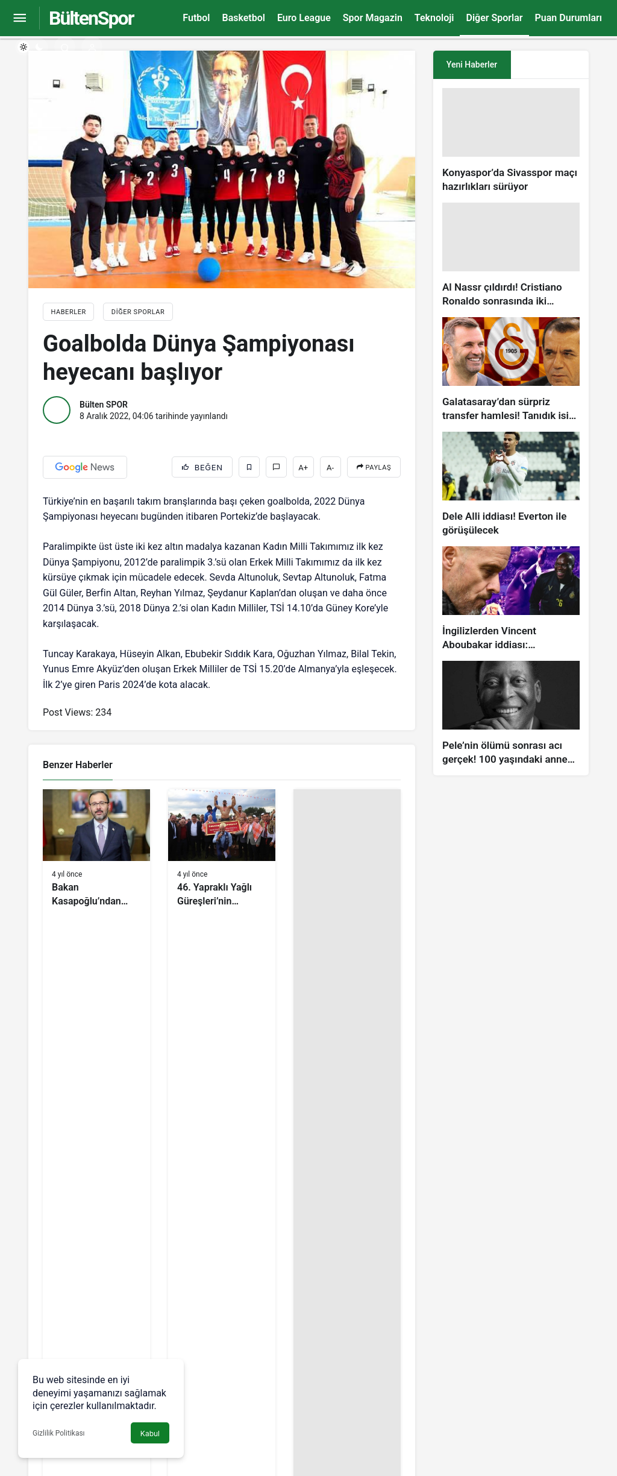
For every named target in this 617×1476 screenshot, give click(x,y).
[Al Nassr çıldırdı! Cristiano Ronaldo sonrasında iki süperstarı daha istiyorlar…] (511, 255)
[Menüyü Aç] (19, 18)
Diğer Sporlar (494, 18)
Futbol (196, 18)
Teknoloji (434, 18)
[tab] (550, 65)
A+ (303, 467)
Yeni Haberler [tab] (471, 64)
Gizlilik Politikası (59, 1433)
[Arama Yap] (64, 46)
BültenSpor (91, 18)
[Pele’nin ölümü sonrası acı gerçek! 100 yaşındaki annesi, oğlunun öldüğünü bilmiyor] (511, 713)
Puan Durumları (568, 18)
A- (330, 467)
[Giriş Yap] (91, 46)
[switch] (31, 47)
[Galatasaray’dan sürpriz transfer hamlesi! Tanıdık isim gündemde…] (511, 370)
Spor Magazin (372, 18)
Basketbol (243, 18)
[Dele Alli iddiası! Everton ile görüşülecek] (511, 484)
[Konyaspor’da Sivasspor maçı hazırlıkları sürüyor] (511, 141)
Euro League (304, 18)
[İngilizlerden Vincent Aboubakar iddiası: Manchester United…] (511, 599)
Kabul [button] (150, 1433)
